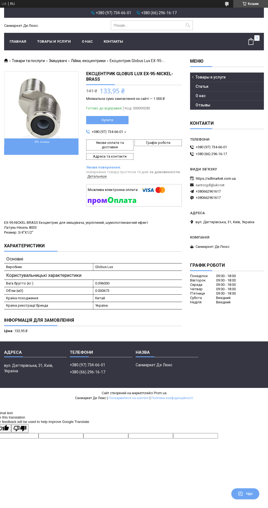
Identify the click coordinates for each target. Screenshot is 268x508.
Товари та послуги (28, 61)
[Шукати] (188, 25)
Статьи (202, 86)
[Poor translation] (20, 428)
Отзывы (203, 105)
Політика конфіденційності (172, 398)
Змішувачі (58, 61)
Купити (107, 120)
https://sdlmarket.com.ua (216, 178)
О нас (87, 41)
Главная (18, 41)
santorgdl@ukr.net (210, 185)
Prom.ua (160, 393)
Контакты (113, 41)
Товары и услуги (54, 41)
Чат (245, 493)
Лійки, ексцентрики (88, 61)
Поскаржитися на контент (129, 398)
